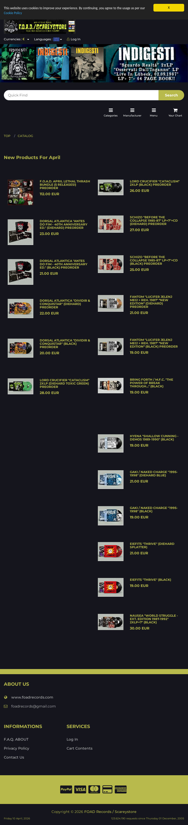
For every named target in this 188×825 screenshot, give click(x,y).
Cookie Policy (13, 13)
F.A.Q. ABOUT (16, 739)
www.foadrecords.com (28, 697)
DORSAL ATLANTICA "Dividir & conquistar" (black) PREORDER (65, 343)
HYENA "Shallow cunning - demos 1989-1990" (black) (154, 437)
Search (171, 95)
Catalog (25, 136)
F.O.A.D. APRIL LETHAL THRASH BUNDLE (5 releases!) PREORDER (65, 184)
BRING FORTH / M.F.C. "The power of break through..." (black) (151, 383)
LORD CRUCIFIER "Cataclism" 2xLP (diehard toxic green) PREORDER (64, 383)
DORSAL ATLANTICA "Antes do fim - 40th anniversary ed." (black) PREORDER (63, 264)
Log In (73, 39)
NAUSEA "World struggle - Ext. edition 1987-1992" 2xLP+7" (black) (154, 619)
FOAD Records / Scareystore (110, 811)
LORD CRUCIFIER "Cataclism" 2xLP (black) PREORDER (155, 182)
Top (7, 136)
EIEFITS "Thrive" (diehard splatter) (152, 545)
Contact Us (14, 757)
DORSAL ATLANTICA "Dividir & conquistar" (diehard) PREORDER (65, 304)
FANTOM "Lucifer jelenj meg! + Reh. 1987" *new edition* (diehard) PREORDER (151, 302)
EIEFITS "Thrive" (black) (150, 580)
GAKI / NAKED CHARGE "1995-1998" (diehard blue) (154, 473)
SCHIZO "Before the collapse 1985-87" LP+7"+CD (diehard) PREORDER (154, 220)
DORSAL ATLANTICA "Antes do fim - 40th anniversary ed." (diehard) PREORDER (63, 224)
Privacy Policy (16, 748)
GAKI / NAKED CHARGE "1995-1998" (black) (154, 509)
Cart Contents (79, 748)
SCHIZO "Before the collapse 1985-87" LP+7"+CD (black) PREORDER (154, 260)
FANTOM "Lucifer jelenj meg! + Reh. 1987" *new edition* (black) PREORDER (154, 343)
